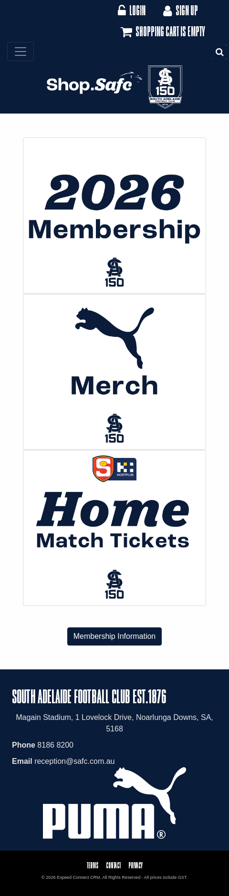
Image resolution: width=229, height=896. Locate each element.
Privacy (135, 865)
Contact (113, 865)
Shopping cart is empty (162, 32)
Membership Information (114, 636)
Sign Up (179, 10)
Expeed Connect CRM (78, 877)
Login (131, 10)
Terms (92, 865)
